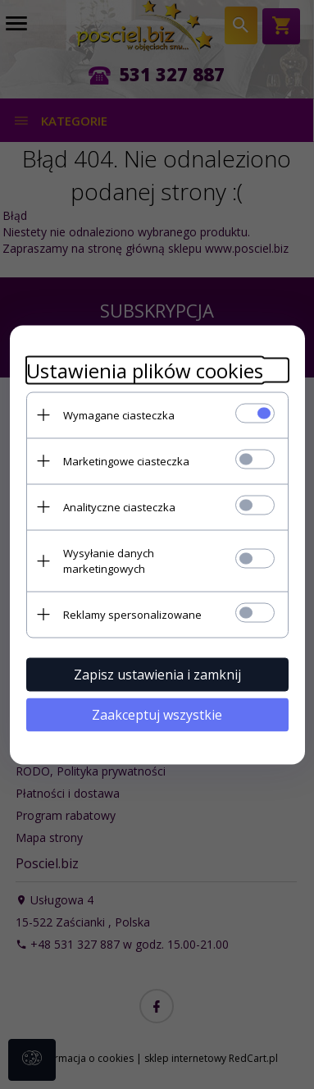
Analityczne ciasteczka (119, 506)
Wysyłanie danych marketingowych (108, 560)
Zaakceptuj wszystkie (157, 714)
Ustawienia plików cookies (144, 370)
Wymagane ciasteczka (119, 414)
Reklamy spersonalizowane (132, 613)
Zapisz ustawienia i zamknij (157, 674)
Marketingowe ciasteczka (126, 460)
